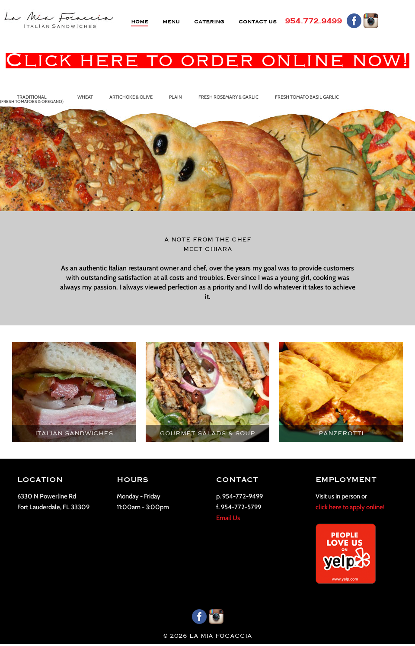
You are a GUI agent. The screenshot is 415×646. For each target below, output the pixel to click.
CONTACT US (258, 22)
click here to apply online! (350, 507)
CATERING (209, 22)
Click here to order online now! (207, 60)
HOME (139, 22)
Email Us (228, 518)
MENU (171, 22)
